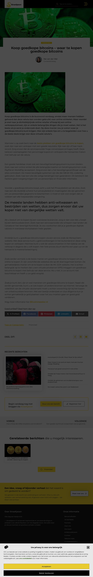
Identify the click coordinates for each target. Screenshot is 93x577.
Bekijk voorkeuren (46, 573)
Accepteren (46, 566)
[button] (88, 547)
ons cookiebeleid (25, 558)
